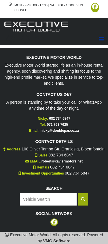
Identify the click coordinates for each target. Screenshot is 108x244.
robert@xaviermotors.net (62, 161)
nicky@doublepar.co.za (60, 131)
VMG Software (56, 241)
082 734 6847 (59, 119)
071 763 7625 (57, 125)
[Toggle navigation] (101, 39)
